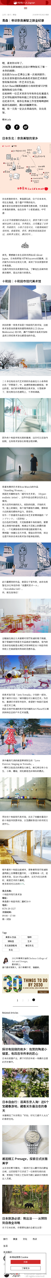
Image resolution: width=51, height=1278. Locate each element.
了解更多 (25, 1268)
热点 (35, 1239)
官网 (22, 883)
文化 (25, 1239)
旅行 (5, 1239)
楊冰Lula (6, 119)
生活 (5, 1245)
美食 (15, 1239)
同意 (26, 1261)
